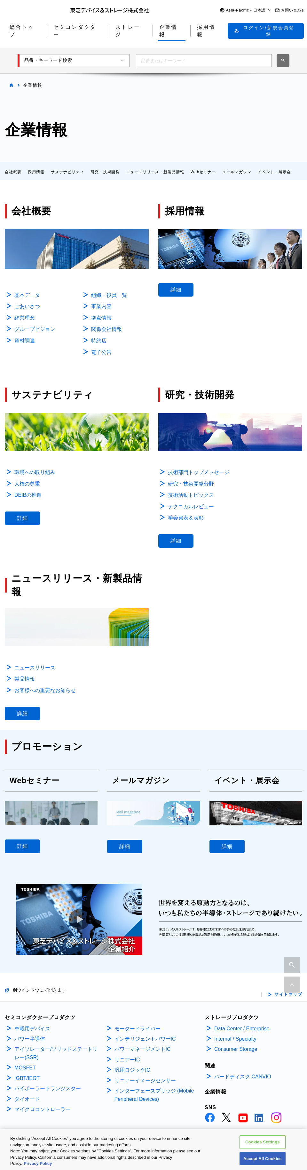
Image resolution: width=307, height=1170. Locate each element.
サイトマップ (288, 994)
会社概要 (13, 172)
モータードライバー (137, 1028)
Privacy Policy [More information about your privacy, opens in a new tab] (38, 1163)
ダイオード (27, 1099)
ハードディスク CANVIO (242, 1076)
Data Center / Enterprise (242, 1028)
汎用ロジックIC (132, 1070)
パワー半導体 (29, 1039)
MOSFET (25, 1067)
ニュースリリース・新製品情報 (155, 172)
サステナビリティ (67, 172)
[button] (245, 10)
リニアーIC (127, 1059)
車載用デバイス (32, 1028)
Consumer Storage (235, 1049)
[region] (153, 1149)
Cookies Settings (262, 1142)
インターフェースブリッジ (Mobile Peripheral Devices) (154, 1095)
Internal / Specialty (235, 1039)
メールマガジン (236, 172)
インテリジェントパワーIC (145, 1039)
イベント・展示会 (274, 172)
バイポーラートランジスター (47, 1088)
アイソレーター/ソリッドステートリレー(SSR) (56, 1053)
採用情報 (36, 172)
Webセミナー (203, 172)
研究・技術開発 (105, 172)
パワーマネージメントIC (142, 1049)
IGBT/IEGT (27, 1078)
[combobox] (204, 60)
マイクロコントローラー (42, 1109)
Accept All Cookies (262, 1158)
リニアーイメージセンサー (145, 1080)
